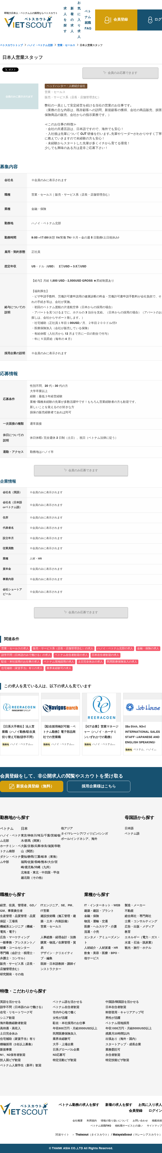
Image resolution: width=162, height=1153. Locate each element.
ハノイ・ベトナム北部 (40, 45)
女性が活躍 (60, 1017)
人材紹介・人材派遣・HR (101, 947)
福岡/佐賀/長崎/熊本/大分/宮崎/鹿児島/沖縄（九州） (39, 864)
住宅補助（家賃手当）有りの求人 (21, 668)
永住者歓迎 (112, 1054)
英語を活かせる (10, 1001)
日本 (24, 828)
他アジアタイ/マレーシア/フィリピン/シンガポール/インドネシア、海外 (84, 833)
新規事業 (6, 1049)
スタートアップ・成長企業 (123, 1044)
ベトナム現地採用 (117, 1023)
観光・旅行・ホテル (138, 947)
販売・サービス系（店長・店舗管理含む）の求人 (63, 648)
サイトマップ (154, 1125)
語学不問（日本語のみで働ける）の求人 (26, 654)
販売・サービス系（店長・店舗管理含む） (17, 966)
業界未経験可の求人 (59, 668)
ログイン (155, 1110)
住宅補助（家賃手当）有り (17, 1038)
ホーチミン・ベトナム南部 (10, 848)
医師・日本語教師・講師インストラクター (58, 966)
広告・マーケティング (15, 937)
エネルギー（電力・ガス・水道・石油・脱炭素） (142, 940)
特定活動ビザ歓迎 (64, 1060)
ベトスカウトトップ (11, 45)
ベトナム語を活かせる (67, 1001)
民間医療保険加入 (64, 1033)
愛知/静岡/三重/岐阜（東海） (40, 856)
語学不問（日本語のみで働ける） (22, 1007)
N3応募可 (59, 1054)
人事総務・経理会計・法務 (58, 937)
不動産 (129, 910)
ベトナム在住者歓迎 (66, 1007)
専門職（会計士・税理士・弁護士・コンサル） (17, 956)
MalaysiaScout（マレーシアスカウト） (137, 1134)
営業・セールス (66, 45)
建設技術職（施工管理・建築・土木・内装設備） (58, 918)
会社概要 (78, 1120)
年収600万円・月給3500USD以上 (75, 1028)
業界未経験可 (61, 1038)
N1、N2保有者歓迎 (12, 1054)
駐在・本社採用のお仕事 (69, 1023)
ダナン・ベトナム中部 (10, 859)
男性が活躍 (112, 1017)
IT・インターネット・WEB (102, 905)
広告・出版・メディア (139, 926)
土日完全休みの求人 (90, 661)
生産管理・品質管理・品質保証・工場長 (17, 918)
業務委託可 (112, 1049)
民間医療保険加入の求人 (122, 661)
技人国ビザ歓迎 (10, 1060)
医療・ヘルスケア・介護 (100, 926)
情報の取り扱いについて (115, 1120)
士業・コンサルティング (141, 921)
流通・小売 (91, 931)
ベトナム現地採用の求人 (59, 661)
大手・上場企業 (63, 1044)
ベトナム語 (132, 833)
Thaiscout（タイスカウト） (93, 1134)
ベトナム (7, 828)
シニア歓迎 (7, 1017)
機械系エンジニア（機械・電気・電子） (17, 929)
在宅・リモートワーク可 (16, 1012)
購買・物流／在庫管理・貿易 (58, 945)
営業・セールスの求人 (15, 648)
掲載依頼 (157, 1120)
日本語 (129, 828)
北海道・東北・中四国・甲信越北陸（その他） (40, 875)
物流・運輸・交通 (96, 921)
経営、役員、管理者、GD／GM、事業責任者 (18, 908)
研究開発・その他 (12, 974)
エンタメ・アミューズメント (102, 940)
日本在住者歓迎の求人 (105, 654)
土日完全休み (9, 1033)
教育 (128, 931)
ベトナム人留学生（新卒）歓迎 (20, 1065)
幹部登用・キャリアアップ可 (124, 1012)
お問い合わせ (140, 1120)
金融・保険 (91, 915)
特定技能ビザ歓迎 (117, 1060)
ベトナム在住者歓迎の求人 (71, 654)
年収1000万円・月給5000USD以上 (128, 1028)
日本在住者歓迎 (115, 1007)
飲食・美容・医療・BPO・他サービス (102, 956)
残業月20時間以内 (117, 1033)
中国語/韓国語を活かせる (122, 1001)
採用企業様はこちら (99, 786)
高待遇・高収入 (10, 1028)
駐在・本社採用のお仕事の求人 (20, 661)
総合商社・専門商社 (138, 915)
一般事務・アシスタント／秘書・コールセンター (17, 945)
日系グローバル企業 (66, 1049)
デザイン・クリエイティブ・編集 (56, 956)
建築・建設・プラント (99, 910)
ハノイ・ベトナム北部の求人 (115, 648)
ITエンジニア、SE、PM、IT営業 (57, 908)
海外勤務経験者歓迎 (13, 1023)
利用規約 (92, 1120)
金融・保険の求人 (148, 648)
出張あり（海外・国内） (121, 1038)
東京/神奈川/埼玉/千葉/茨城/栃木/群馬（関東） (41, 838)
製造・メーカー (135, 905)
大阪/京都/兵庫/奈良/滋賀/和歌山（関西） (41, 848)
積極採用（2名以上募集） (17, 1044)
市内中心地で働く (64, 1012)
